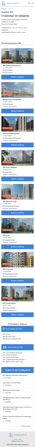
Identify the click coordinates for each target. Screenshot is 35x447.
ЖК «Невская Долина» (10, 357)
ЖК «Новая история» (10, 355)
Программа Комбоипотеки (11, 390)
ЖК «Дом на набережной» (12, 339)
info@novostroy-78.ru (17, 441)
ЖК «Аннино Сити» (9, 337)
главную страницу (17, 28)
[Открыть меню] (32, 3)
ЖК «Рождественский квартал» (14, 359)
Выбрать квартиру (17, 77)
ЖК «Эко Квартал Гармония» (13, 353)
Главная (3, 8)
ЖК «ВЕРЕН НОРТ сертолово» (13, 362)
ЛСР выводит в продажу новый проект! (15, 375)
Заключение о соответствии (12, 383)
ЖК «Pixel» (6, 334)
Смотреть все (25, 426)
